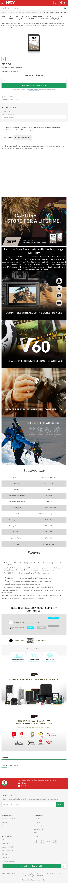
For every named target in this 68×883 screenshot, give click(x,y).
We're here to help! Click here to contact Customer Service (37, 780)
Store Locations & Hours (9, 819)
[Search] (65, 8)
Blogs (3, 826)
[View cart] (64, 3)
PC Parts (8, 12)
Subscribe (60, 804)
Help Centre (5, 843)
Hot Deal (37, 822)
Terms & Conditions (32, 89)
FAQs (3, 840)
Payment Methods (7, 847)
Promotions (38, 819)
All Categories (38, 829)
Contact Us (5, 857)
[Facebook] (37, 843)
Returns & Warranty (8, 850)
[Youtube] (49, 843)
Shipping (5, 854)
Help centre (24, 783)
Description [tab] (7, 137)
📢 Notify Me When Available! (34, 86)
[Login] (60, 3)
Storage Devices (16, 12)
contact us (28, 127)
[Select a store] (55, 3)
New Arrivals (38, 826)
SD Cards (40, 12)
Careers (4, 822)
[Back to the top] (64, 866)
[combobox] (34, 8)
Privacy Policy (41, 880)
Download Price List (8, 861)
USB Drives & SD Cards (29, 12)
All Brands (37, 833)
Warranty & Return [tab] (23, 137)
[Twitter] (43, 843)
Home (2, 12)
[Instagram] (54, 843)
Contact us (24, 786)
